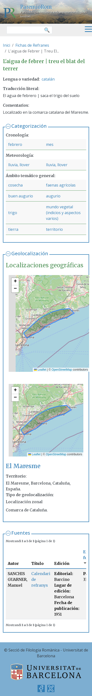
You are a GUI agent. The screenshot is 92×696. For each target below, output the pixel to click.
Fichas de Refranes (32, 45)
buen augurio (20, 196)
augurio (53, 196)
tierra (13, 229)
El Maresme (23, 466)
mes (49, 144)
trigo (12, 212)
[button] (15, 281)
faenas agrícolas (61, 185)
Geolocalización (29, 253)
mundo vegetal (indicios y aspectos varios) (63, 212)
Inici (6, 45)
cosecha (15, 185)
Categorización (29, 126)
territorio (54, 229)
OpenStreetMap (62, 369)
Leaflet (40, 369)
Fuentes (20, 533)
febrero (15, 144)
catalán (48, 79)
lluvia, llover (19, 164)
